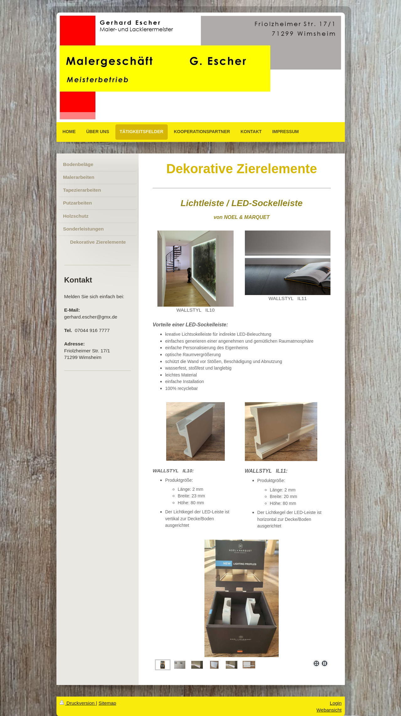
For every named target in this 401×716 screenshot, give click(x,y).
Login (336, 703)
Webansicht (328, 710)
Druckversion (78, 703)
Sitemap (107, 703)
